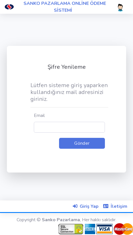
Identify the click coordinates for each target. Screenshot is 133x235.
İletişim (119, 206)
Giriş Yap (89, 206)
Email (39, 115)
